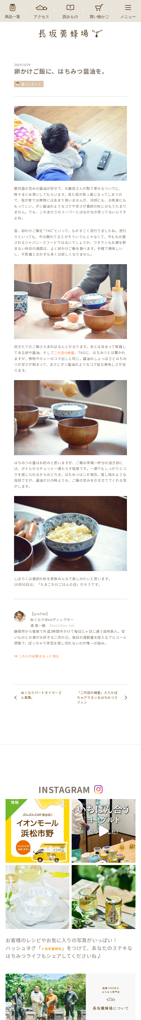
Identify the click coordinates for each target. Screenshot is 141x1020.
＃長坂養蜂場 (51, 948)
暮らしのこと (31, 84)
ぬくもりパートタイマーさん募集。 (41, 695)
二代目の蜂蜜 (64, 352)
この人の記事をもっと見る (39, 656)
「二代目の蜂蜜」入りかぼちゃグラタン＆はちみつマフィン (97, 697)
